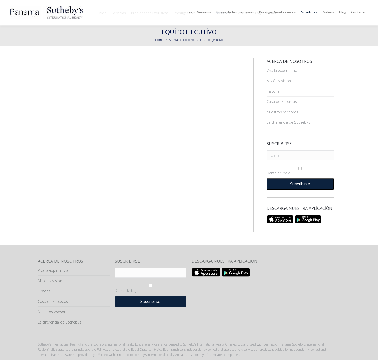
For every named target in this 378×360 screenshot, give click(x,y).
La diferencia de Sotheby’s (288, 122)
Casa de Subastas (282, 101)
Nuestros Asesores (282, 111)
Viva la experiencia (282, 70)
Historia (273, 91)
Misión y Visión (279, 80)
